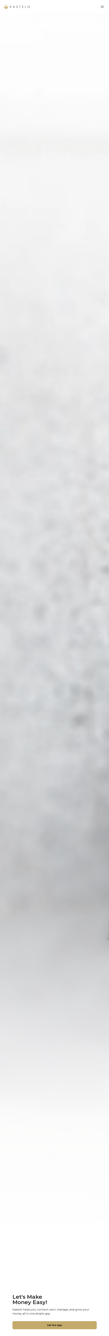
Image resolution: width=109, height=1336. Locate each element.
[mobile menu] (102, 7)
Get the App (54, 1325)
